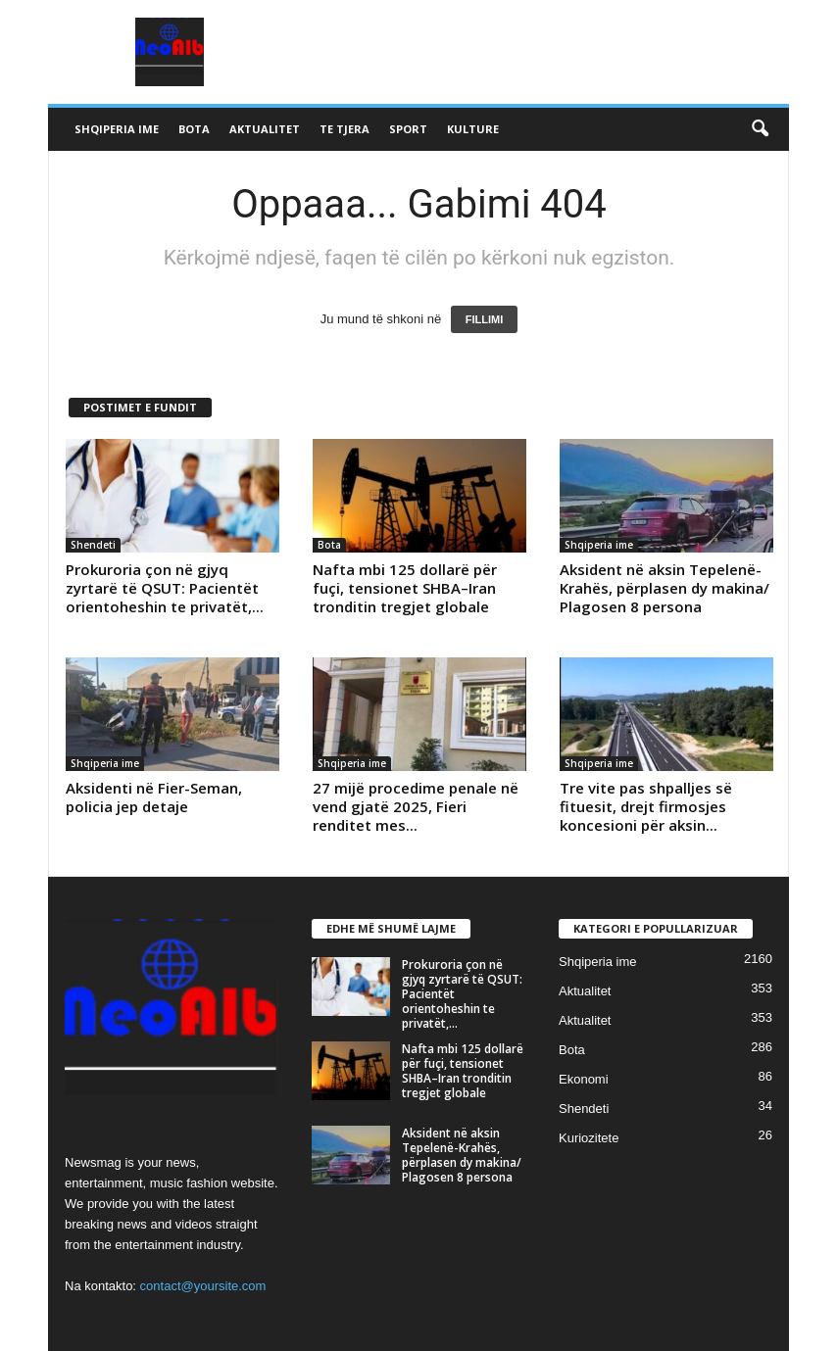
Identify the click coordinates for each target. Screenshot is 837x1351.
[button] (759, 129)
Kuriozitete (588, 1138)
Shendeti (93, 545)
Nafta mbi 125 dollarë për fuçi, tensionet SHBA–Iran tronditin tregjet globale (405, 587)
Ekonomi (584, 1079)
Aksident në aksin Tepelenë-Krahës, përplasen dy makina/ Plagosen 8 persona (664, 587)
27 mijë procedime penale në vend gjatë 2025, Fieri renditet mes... (415, 806)
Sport (408, 128)
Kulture (473, 128)
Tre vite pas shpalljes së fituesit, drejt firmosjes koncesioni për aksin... (646, 806)
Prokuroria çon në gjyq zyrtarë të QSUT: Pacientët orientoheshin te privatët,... (165, 587)
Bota (194, 128)
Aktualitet (264, 128)
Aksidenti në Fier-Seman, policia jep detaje (154, 797)
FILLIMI (485, 319)
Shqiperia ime (116, 128)
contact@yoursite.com (203, 1286)
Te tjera (344, 128)
